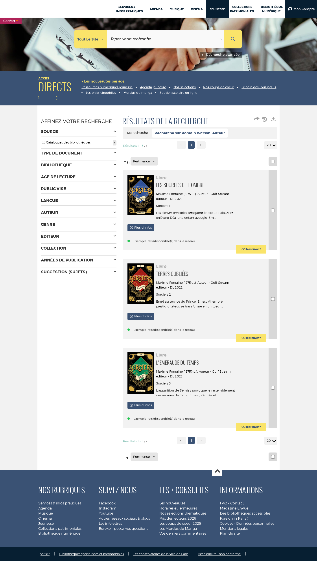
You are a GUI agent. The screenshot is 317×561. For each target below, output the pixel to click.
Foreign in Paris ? (234, 518)
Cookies (226, 523)
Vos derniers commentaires (182, 533)
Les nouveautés (172, 503)
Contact (237, 503)
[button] (301, 9)
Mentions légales (234, 528)
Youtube (106, 513)
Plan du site (230, 533)
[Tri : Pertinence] (144, 161)
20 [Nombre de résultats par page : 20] (269, 145)
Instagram (107, 508)
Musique (45, 513)
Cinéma (45, 518)
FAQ (223, 503)
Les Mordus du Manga (178, 528)
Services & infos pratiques (59, 503)
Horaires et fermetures (178, 508)
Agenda (45, 508)
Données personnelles (255, 523)
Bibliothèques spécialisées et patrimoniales (91, 554)
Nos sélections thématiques (182, 513)
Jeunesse (46, 523)
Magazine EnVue (234, 508)
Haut (217, 471)
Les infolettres (110, 523)
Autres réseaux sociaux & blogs (124, 518)
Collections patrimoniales (59, 528)
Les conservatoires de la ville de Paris (160, 554)
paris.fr (45, 554)
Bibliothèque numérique (59, 533)
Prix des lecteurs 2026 (177, 518)
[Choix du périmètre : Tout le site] (90, 39)
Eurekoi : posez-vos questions (123, 528)
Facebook (107, 503)
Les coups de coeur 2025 (180, 523)
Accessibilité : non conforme (219, 554)
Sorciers (162, 206)
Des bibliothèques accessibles (245, 513)
